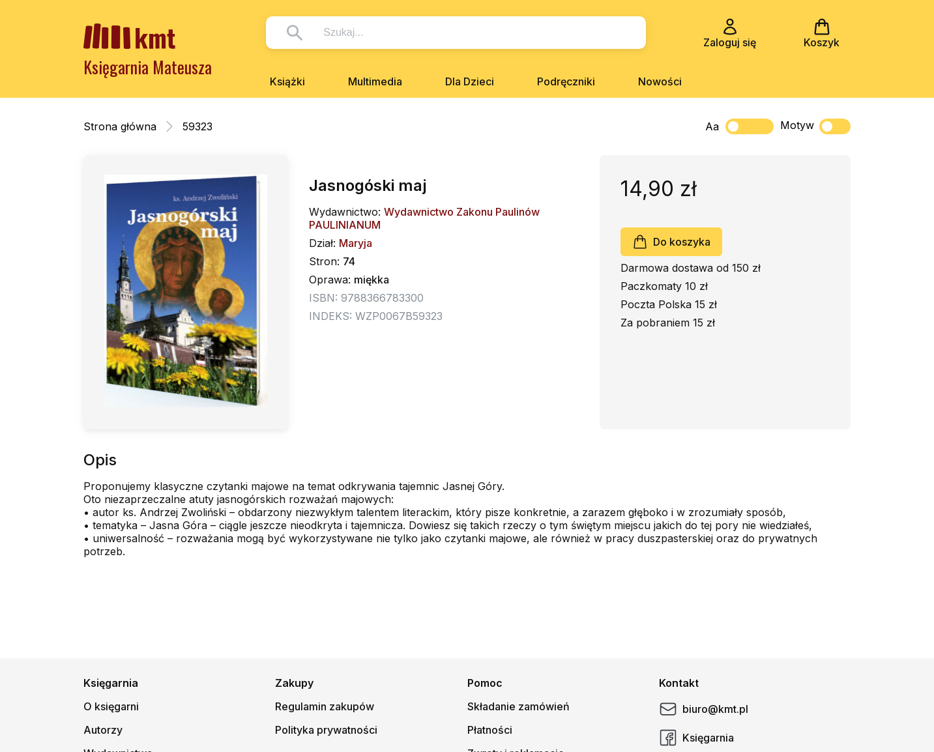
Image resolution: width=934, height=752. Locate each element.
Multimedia (375, 81)
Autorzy (103, 729)
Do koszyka (671, 242)
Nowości (660, 81)
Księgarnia (696, 738)
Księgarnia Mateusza (147, 67)
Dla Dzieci (469, 81)
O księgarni (111, 706)
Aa (712, 126)
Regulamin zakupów (324, 706)
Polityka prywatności (326, 729)
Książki (287, 81)
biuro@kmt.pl (703, 709)
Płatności (489, 729)
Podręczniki (566, 81)
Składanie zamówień (518, 706)
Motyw (815, 126)
